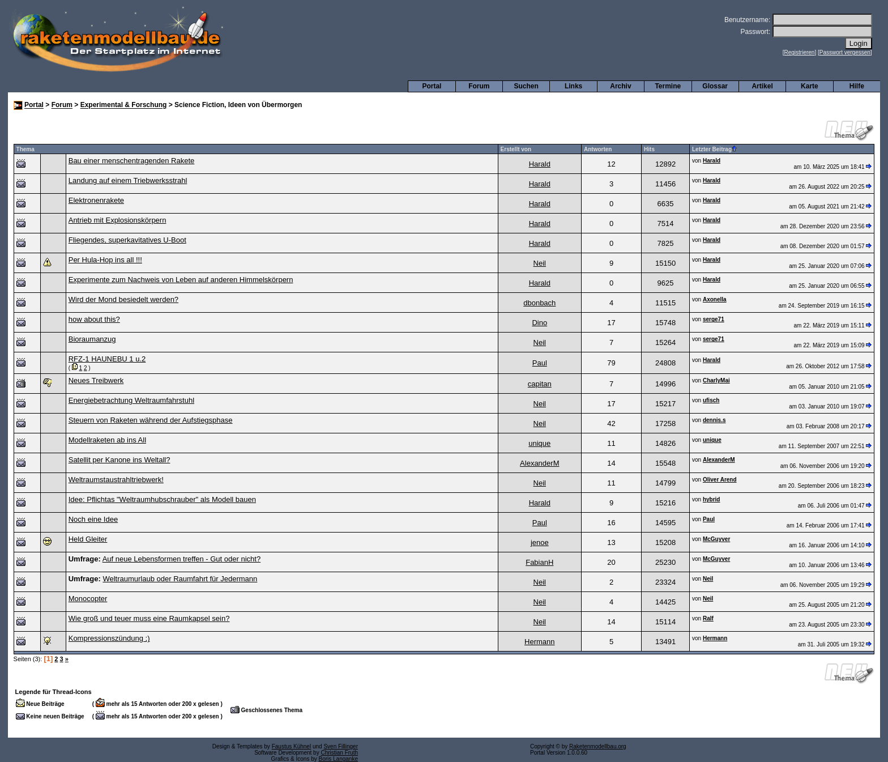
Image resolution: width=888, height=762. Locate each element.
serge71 (713, 319)
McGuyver (716, 539)
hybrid (711, 499)
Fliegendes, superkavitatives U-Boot (127, 240)
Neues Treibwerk (96, 380)
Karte (809, 86)
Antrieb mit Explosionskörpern (117, 220)
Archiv (620, 86)
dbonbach (539, 303)
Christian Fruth (339, 753)
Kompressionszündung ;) (109, 638)
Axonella (715, 299)
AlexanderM (539, 463)
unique (539, 443)
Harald (539, 164)
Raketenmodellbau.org (597, 746)
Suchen (526, 86)
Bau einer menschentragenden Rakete (132, 160)
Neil (539, 263)
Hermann (539, 641)
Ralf (708, 618)
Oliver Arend (720, 479)
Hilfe (856, 86)
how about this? (94, 319)
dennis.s (714, 420)
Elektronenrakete (96, 200)
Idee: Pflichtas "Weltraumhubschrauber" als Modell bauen (162, 499)
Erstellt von (516, 149)
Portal (431, 86)
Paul (539, 363)
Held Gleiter (88, 539)
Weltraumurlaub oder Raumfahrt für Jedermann (180, 578)
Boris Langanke (338, 759)
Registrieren (799, 52)
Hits (649, 149)
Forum (478, 86)
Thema (25, 149)
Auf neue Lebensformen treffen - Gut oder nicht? (182, 559)
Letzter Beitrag (714, 149)
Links (573, 86)
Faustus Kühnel (291, 746)
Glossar (715, 86)
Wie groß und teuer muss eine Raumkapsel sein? (149, 618)
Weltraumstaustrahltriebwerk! (116, 479)
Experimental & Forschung (123, 105)
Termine (668, 86)
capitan (540, 384)
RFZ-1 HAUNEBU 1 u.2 (107, 359)
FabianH (539, 562)
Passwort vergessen (844, 52)
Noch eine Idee (93, 519)
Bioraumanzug (92, 339)
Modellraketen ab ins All (107, 440)
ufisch (711, 400)
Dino (539, 322)
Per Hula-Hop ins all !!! (105, 260)
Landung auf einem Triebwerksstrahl (128, 180)
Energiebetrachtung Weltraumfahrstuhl (131, 400)
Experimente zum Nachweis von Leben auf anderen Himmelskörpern (181, 279)
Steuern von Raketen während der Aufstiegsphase (151, 420)
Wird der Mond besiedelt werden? (123, 299)
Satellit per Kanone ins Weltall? (119, 460)
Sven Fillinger (340, 746)
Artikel (762, 86)
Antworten (598, 149)
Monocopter (88, 598)
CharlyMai (716, 380)
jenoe (540, 542)
